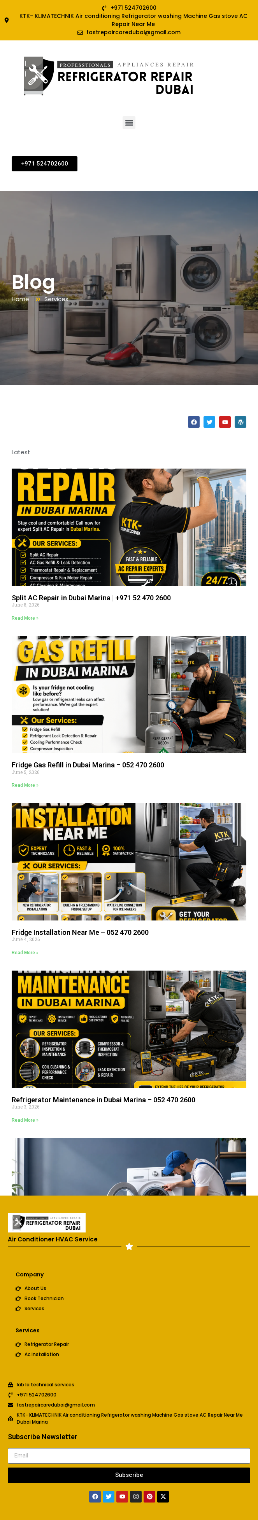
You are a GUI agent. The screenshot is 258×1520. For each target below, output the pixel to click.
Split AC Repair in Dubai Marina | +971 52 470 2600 (91, 598)
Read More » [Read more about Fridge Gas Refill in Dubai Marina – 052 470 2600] (25, 785)
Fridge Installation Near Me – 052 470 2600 (80, 932)
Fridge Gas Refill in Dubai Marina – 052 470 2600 (88, 765)
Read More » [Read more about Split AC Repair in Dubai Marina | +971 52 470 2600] (25, 618)
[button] (129, 122)
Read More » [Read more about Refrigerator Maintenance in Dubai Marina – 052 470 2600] (25, 1120)
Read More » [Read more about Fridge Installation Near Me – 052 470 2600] (25, 952)
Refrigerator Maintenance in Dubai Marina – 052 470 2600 (103, 1100)
